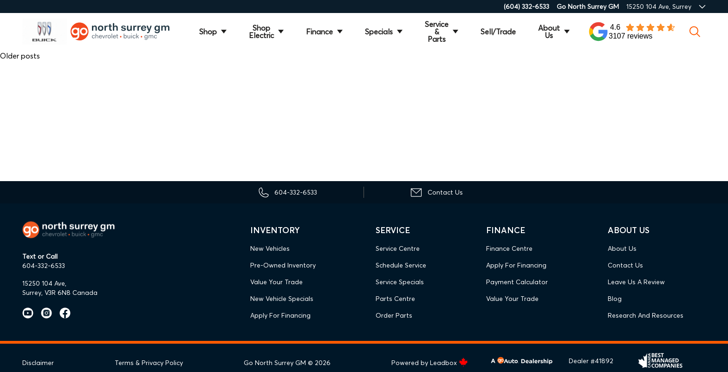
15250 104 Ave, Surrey (658, 6)
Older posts (20, 55)
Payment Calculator (517, 282)
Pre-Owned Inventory (283, 265)
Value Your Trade (276, 282)
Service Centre (398, 248)
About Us (549, 31)
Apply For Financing (280, 315)
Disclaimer (38, 363)
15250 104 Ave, (44, 283)
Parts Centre (395, 298)
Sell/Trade (498, 31)
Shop (208, 31)
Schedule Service (401, 265)
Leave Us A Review (636, 282)
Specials (379, 31)
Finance (319, 31)
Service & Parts (436, 32)
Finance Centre (509, 248)
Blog (615, 298)
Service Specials (400, 282)
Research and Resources (645, 315)
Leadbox (449, 363)
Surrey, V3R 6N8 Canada (60, 292)
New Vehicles (270, 248)
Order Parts (394, 315)
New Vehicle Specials (281, 298)
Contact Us (625, 265)
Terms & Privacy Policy (149, 363)
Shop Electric (261, 31)
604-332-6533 (43, 265)
